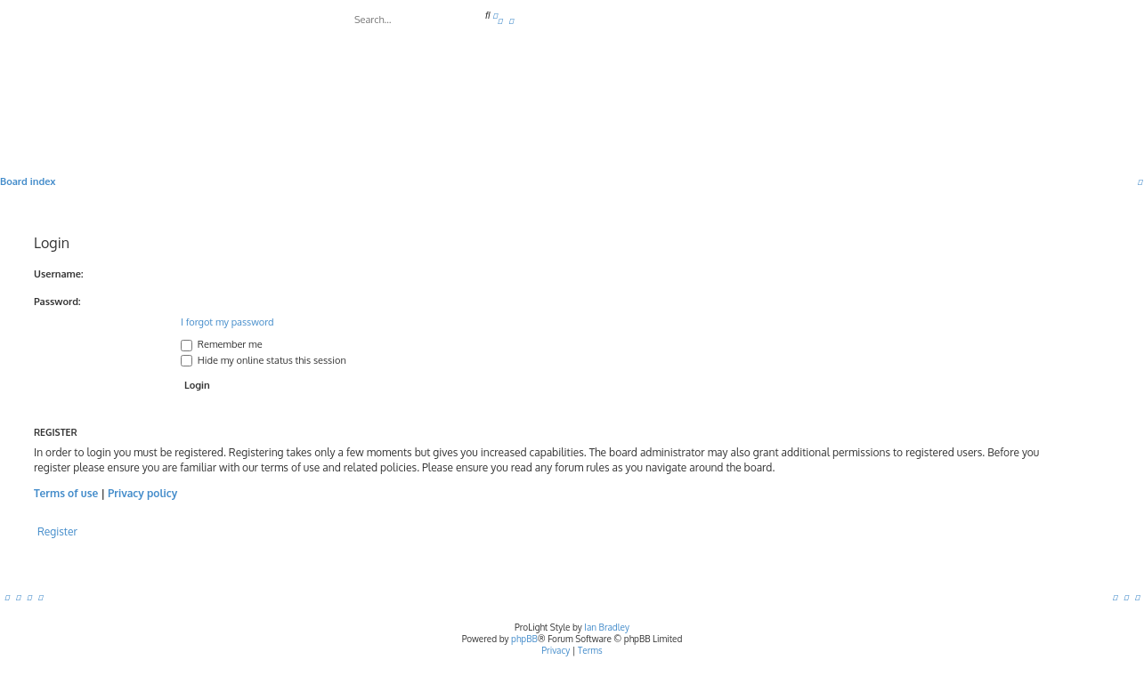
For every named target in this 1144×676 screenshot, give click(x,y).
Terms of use (66, 493)
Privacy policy (142, 493)
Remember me (222, 344)
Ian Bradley (606, 627)
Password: (57, 301)
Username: (59, 274)
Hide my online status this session (263, 360)
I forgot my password (227, 322)
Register (57, 531)
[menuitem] (500, 20)
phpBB (524, 638)
